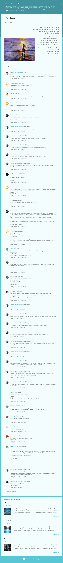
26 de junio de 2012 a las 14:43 (18, 169)
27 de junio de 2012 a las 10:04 (18, 226)
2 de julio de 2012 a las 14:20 (17, 367)
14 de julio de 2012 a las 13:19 (18, 431)
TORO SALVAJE (14, 173)
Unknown (12, 231)
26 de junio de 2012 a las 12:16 (18, 98)
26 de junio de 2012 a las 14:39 (18, 131)
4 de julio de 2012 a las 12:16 (17, 401)
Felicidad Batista (14, 187)
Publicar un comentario (12, 491)
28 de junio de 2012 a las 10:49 (18, 257)
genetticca (13, 262)
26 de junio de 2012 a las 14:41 (18, 149)
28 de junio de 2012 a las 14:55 (18, 287)
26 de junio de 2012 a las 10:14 (18, 78)
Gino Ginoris (13, 83)
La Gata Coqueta (14, 446)
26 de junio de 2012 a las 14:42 (18, 158)
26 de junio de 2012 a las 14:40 (18, 140)
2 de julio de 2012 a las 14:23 (17, 388)
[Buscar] (61, 4)
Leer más (56, 516)
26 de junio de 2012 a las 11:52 (18, 89)
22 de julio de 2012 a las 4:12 (17, 487)
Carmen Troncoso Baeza (13, 3)
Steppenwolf (13, 436)
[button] (58, 17)
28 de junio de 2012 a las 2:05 (17, 244)
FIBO (11, 93)
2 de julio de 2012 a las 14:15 (17, 318)
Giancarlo (12, 426)
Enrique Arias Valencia (16, 72)
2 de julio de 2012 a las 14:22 (17, 377)
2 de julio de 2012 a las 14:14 (17, 309)
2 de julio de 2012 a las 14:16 (17, 327)
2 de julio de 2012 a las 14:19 (17, 356)
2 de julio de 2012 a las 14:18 (17, 347)
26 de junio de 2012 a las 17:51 (18, 196)
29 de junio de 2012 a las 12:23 (18, 300)
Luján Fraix (13, 276)
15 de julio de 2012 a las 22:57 (18, 477)
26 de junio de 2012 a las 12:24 (18, 110)
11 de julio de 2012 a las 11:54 (18, 422)
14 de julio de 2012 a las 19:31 (18, 442)
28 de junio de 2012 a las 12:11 (18, 272)
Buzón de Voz (7, 539)
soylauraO (13, 248)
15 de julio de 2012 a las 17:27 (18, 465)
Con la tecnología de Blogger (31, 559)
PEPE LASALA (14, 291)
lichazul (12, 114)
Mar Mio (6, 503)
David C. (12, 392)
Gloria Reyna (13, 416)
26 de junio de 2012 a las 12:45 (18, 122)
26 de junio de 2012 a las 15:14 (18, 182)
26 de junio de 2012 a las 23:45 (18, 206)
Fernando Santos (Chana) (16, 481)
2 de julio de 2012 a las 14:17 (17, 336)
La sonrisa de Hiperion (16, 103)
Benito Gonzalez (14, 405)
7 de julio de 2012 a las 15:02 (17, 411)
